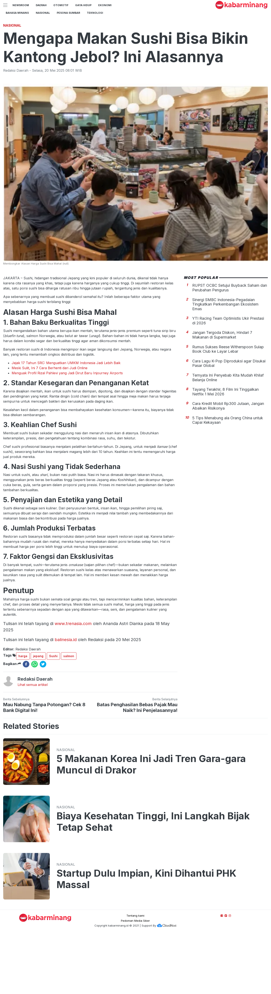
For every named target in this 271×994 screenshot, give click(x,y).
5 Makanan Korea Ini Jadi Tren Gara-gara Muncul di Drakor (151, 823)
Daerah (41, 5)
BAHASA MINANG (17, 12)
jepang (38, 715)
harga (22, 715)
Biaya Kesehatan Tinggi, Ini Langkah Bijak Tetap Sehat (153, 880)
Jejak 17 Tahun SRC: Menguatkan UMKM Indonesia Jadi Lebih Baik (66, 422)
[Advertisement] (135, 49)
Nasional (43, 12)
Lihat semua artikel (33, 744)
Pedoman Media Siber (135, 980)
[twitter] (43, 723)
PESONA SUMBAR (68, 12)
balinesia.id (66, 698)
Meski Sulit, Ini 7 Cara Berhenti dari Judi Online (49, 427)
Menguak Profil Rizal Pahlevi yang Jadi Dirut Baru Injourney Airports (67, 432)
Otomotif (60, 5)
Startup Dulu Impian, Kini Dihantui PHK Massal (146, 938)
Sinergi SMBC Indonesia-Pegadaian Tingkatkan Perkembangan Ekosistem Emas (225, 363)
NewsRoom (20, 5)
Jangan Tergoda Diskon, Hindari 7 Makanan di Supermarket (222, 394)
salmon (68, 715)
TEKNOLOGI (95, 12)
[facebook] (26, 723)
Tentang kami (135, 974)
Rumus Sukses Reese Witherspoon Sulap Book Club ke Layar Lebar (228, 408)
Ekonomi (105, 5)
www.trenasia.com (73, 682)
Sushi (53, 715)
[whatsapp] (34, 723)
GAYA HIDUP (83, 5)
